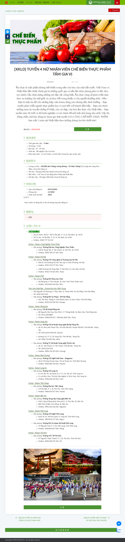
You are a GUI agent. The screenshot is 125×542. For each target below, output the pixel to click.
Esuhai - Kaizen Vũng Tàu (38, 322)
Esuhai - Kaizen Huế (36, 276)
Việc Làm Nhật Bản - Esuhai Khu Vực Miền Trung (47, 288)
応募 (87, 129)
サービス (29, 2)
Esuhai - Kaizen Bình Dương (39, 355)
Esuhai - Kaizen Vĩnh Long (38, 411)
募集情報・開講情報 (42, 2)
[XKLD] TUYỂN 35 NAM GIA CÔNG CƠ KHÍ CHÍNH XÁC (30, 519)
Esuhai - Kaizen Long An (38, 368)
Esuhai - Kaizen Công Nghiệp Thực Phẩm (44, 244)
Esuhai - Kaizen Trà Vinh (38, 433)
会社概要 (20, 2)
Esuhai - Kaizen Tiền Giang (39, 383)
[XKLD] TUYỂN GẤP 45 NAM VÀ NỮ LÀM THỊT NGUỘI (95, 519)
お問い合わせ (56, 2)
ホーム (12, 2)
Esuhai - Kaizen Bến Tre (37, 396)
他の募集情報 (62, 530)
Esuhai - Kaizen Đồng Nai (38, 306)
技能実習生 (20, 11)
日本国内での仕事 (10, 11)
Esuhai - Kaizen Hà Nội (37, 257)
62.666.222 (102, 2)
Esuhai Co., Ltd (34, 232)
